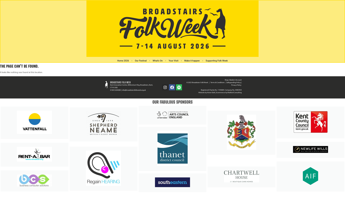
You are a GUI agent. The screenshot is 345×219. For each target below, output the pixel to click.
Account (239, 80)
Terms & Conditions (217, 82)
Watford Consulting (235, 92)
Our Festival (141, 60)
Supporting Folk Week (217, 60)
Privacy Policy (236, 85)
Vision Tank (211, 92)
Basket (232, 80)
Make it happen (192, 60)
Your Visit (173, 60)
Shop (226, 80)
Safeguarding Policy (233, 82)
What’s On (158, 60)
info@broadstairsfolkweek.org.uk (134, 90)
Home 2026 (123, 60)
